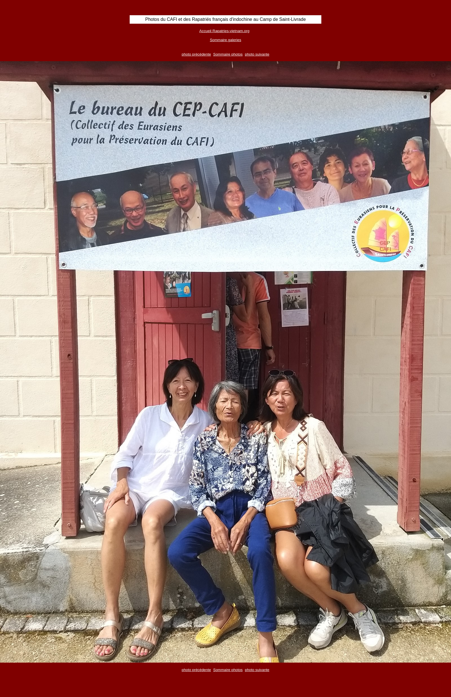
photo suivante (257, 54)
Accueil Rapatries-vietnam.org (224, 31)
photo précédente (196, 54)
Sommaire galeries (225, 40)
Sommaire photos (227, 54)
